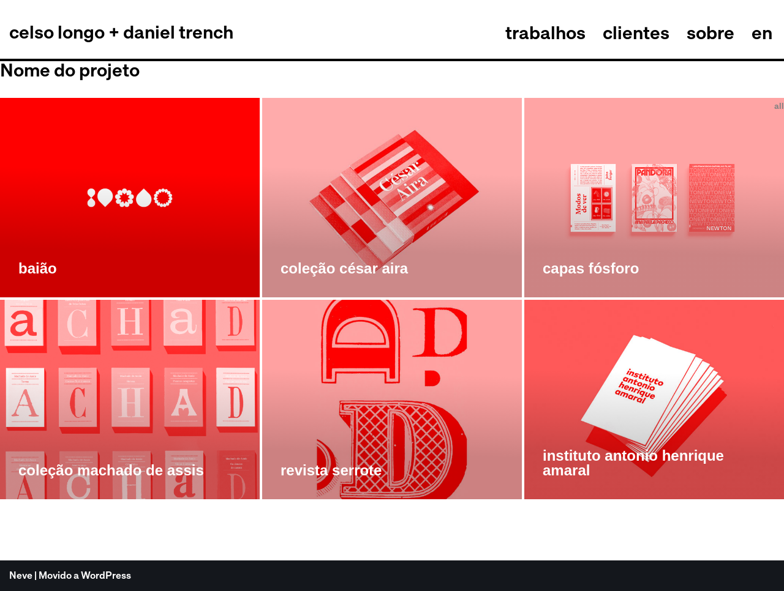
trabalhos (545, 32)
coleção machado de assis (111, 470)
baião (37, 268)
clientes (636, 32)
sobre (710, 32)
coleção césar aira (344, 268)
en (762, 32)
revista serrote (331, 470)
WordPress (106, 575)
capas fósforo (591, 268)
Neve (20, 575)
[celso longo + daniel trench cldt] (121, 32)
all (779, 105)
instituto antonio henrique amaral (633, 462)
